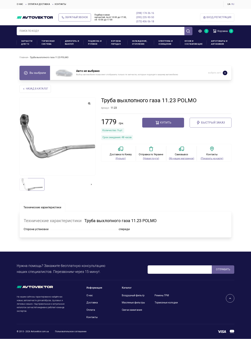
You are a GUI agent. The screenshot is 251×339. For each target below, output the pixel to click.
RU (232, 4)
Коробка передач (116, 42)
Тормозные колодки (166, 302)
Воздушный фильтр (133, 295)
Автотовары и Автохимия (219, 42)
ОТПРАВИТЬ (223, 269)
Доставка (92, 302)
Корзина (221, 31)
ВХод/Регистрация (217, 17)
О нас (20, 4)
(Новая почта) (151, 158)
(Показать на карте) (212, 158)
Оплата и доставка (39, 4)
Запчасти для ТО (26, 42)
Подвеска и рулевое (94, 42)
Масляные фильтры (133, 302)
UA (228, 4)
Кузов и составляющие (193, 42)
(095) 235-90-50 (145, 17)
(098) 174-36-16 (145, 13)
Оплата (90, 310)
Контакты (60, 4)
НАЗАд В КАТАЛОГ (35, 88)
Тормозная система (48, 42)
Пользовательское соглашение (70, 331)
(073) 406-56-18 (145, 21)
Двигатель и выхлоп (72, 42)
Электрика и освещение (165, 42)
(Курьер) (121, 158)
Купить (163, 123)
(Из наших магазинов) (181, 158)
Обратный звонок (75, 17)
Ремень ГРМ (162, 295)
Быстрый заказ (210, 123)
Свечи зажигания (132, 310)
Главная (24, 57)
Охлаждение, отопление (139, 42)
